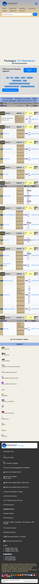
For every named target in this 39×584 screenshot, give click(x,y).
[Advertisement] (19, 37)
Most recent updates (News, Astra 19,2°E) (16, 487)
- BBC (32, 522)
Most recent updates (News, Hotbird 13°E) (16, 482)
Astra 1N (7, 183)
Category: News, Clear (11, 549)
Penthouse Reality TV (9, 309)
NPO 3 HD (6, 255)
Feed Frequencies (10, 557)
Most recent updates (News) (12, 472)
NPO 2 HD (6, 240)
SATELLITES (12, 8)
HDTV (17, 78)
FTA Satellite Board (10, 559)
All (7, 78)
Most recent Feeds (10, 558)
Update (35, 105)
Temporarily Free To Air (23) (12, 500)
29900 (35, 112)
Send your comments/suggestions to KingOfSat (16, 467)
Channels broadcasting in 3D (12, 541)
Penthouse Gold (7, 280)
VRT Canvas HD (7, 149)
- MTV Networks (25, 522)
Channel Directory (8, 518)
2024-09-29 (34, 134)
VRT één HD (6, 159)
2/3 (35, 183)
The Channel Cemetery (9, 528)
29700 (35, 182)
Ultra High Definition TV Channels (14, 536)
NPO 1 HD (6, 224)
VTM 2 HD (6, 134)
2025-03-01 (34, 196)
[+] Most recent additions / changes (19, 83)
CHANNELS (22, 8)
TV (12, 78)
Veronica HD (6, 264)
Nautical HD (6, 295)
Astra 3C (7, 113)
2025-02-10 (35, 119)
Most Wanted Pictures (9, 532)
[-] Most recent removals (12, 86)
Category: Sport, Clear (11, 548)
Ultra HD (29, 78)
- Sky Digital (17, 522)
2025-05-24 (34, 215)
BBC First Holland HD (9, 215)
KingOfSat (32, 581)
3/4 (35, 114)
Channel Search (8, 504)
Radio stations (17, 80)
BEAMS (4, 11)
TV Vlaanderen (26, 60)
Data (25, 80)
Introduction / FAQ (8, 451)
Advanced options (31, 70)
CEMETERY (13, 11)
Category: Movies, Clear (12, 551)
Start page (13, 445)
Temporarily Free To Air (27, 86)
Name (5, 105)
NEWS (4, 8)
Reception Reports (8, 513)
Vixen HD (5, 329)
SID (27, 105)
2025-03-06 (34, 149)
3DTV (23, 78)
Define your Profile (8, 456)
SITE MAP (22, 11)
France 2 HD (6, 196)
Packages (6, 522)
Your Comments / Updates (20, 339)
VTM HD (5, 174)
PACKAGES (31, 8)
